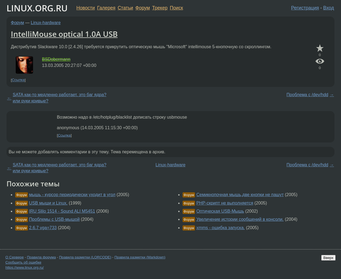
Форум (142, 8)
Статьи (125, 8)
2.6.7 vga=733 (43, 227)
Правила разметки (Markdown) (139, 257)
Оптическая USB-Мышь (220, 211)
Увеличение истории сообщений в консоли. (240, 219)
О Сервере (14, 257)
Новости (85, 8)
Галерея (106, 8)
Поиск (176, 8)
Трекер (160, 8)
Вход (328, 8)
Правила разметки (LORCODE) (85, 257)
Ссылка (18, 80)
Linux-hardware (46, 22)
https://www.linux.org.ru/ (24, 267)
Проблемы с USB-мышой (54, 219)
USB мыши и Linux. (48, 203)
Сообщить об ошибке (23, 262)
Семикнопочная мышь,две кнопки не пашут (240, 194)
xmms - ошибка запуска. (220, 227)
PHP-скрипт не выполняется (224, 203)
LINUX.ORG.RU (37, 8)
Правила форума (41, 257)
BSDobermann (56, 59)
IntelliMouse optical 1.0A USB (64, 34)
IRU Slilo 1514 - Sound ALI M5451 (62, 211)
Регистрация (305, 8)
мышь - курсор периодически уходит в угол (72, 194)
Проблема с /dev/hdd (307, 94)
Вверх (328, 258)
